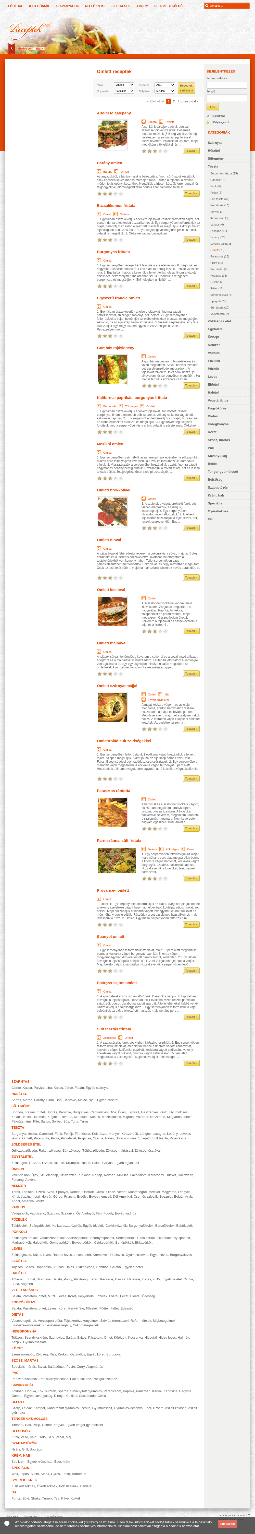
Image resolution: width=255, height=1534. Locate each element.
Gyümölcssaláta (35, 1342)
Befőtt (213, 464)
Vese (24, 1437)
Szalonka (67, 1213)
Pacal (60, 1437)
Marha (27, 1100)
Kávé (65, 1498)
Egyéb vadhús (125, 1213)
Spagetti (215, 301)
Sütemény (216, 158)
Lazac (94, 1279)
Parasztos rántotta (113, 790)
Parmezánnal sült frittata (119, 840)
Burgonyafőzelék (141, 1226)
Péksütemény (21, 1121)
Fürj (98, 1213)
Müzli (51, 1296)
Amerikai (28, 1201)
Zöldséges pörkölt (24, 1238)
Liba (49, 1088)
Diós (113, 1112)
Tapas (24, 1474)
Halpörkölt (40, 1242)
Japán (25, 1196)
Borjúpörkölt (124, 1242)
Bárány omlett (109, 163)
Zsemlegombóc (22, 1354)
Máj (166, 694)
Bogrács (36, 1449)
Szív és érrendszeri (114, 1321)
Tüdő (42, 1437)
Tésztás (34, 1163)
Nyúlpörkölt (181, 1238)
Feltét (124, 1296)
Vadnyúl (88, 1213)
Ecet (148, 1408)
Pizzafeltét (216, 269)
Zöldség (42, 1354)
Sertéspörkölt (126, 1238)
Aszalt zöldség (175, 1408)
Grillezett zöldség (24, 1150)
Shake (36, 1498)
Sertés (16, 1100)
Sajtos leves (42, 1255)
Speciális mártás (23, 1366)
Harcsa (120, 1279)
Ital (210, 519)
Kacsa (27, 1088)
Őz (78, 1213)
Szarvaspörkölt (77, 1238)
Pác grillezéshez (105, 1379)
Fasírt (66, 1474)
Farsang (17, 1180)
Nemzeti (214, 345)
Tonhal (30, 1279)
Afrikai (40, 1201)
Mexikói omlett (110, 444)
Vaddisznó (37, 1213)
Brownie (65, 1112)
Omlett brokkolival (113, 490)
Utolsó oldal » (188, 101)
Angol (15, 1201)
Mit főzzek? (95, 6)
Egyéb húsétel (107, 1100)
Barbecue (79, 1474)
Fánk (213, 186)
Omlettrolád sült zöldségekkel (124, 741)
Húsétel (214, 150)
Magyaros (169, 1192)
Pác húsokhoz (80, 1379)
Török (15, 1192)
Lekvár (27, 1408)
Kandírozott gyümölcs (63, 1408)
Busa (15, 1284)
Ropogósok (44, 1267)
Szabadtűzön (218, 487)
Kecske (70, 1100)
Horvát (46, 1196)
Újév (35, 1175)
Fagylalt (133, 1112)
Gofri (164, 1112)
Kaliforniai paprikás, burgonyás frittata (132, 397)
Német (121, 1192)
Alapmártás (94, 1366)
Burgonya (113, 1354)
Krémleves (100, 1255)
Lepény (215, 237)
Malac (82, 1100)
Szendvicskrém (35, 1337)
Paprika (128, 1391)
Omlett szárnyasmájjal (117, 685)
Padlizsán (143, 1391)
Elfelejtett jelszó (220, 122)
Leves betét (82, 1255)
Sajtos (45, 1121)
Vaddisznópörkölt (52, 1238)
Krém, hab (216, 495)
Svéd (50, 1192)
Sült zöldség (71, 1150)
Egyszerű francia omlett (118, 298)
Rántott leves (62, 1255)
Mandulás (81, 1117)
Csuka (188, 1279)
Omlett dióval (109, 540)
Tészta (213, 166)
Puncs (16, 1498)
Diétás (213, 416)
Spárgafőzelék (39, 1226)
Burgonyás (110, 406)
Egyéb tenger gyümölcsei (84, 1425)
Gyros (55, 1474)
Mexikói (154, 1192)
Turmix (47, 1498)
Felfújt (214, 192)
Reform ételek (141, 1321)
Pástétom (95, 1337)
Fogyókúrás (217, 408)
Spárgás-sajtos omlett (117, 983)
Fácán (79, 1088)
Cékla (102, 1396)
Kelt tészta (216, 205)
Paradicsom (112, 1391)
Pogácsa (215, 275)
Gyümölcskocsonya (128, 1408)
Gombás (102, 1267)
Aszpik (16, 1342)
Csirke (16, 1088)
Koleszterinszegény (56, 1325)
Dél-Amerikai (122, 1196)
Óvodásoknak (47, 1486)
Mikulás (122, 1175)
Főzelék (214, 361)
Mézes (95, 1117)
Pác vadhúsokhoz (24, 1379)
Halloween (185, 1175)
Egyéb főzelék (93, 1226)
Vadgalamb (19, 1213)
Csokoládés (99, 1112)
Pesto (70, 1366)
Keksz (27, 1117)
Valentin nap (20, 1175)
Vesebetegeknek (23, 1321)
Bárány (107, 171)
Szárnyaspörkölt (102, 1238)
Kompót (39, 1408)
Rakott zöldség (50, 1150)
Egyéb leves (159, 1255)
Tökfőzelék (19, 1226)
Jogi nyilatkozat (53, 1516)
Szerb (40, 1192)
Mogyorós (174, 1117)
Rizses (47, 1163)
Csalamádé (87, 1396)
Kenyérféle (86, 1296)
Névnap (109, 1175)
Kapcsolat (12, 1516)
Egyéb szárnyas (97, 1088)
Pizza (213, 262)
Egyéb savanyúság (38, 1396)
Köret (212, 432)
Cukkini (71, 1396)
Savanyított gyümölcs (86, 1391)
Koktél (75, 1498)
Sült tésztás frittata (114, 1029)
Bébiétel (86, 1486)
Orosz (100, 1192)
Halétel (213, 392)
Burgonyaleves (181, 1255)
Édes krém (62, 1462)
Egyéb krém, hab (39, 1462)
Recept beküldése (170, 6)
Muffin (187, 1117)
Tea (56, 1498)
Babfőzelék (184, 1226)
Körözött (120, 1337)
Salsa (42, 1366)
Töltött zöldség (93, 1150)
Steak (45, 1474)
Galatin (115, 1267)
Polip (36, 1425)
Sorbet (56, 1121)
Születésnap (49, 1175)
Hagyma (185, 1391)
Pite (36, 1121)
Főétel (113, 1296)
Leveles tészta (219, 243)
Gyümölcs (77, 1354)
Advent (30, 1180)
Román (75, 1192)
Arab (188, 1196)
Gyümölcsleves (137, 1255)
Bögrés (52, 1112)
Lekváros (65, 1117)
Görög (57, 1196)
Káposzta (170, 1391)
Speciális (215, 503)
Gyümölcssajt (102, 1408)
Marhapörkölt (21, 1242)
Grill (25, 1449)
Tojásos (124, 214)
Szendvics (56, 1337)
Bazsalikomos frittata (116, 205)
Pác (211, 448)
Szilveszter (68, 1175)
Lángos (215, 224)
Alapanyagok (67, 6)
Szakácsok (121, 6)
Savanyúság (217, 456)
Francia (69, 1196)
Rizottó (59, 1163)
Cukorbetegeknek (86, 1325)
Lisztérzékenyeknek (26, 1325)
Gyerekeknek (218, 511)
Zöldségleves (21, 1255)
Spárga (63, 1391)
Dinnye (59, 1396)
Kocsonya (135, 1337)
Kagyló (59, 1425)
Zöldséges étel (219, 321)
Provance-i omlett (113, 890)
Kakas (58, 1088)
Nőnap (97, 1175)
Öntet (108, 1337)
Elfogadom (227, 1523)
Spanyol (62, 1192)
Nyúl (92, 1100)
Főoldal (15, 6)
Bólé (25, 1498)
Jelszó (211, 91)
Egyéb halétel (172, 1279)
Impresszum (31, 1516)
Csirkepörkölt (104, 1242)
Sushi (35, 1474)
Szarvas (53, 1213)
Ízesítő (85, 1408)
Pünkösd (84, 1175)
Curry (81, 1366)
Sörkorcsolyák (219, 294)
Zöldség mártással (119, 1150)
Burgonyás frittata (113, 252)
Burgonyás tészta (221, 173)
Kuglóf (52, 1117)
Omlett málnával (111, 643)
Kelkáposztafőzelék (66, 1226)
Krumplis (72, 1163)
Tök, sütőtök (47, 1391)
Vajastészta (217, 313)
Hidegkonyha (218, 424)
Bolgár (178, 1196)
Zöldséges (131, 406)
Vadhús (214, 353)
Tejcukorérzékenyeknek (81, 1321)
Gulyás (107, 1163)
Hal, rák (183, 1337)
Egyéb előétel (133, 1267)
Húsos (85, 1163)
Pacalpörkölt (146, 1238)
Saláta (57, 1279)
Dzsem (158, 1408)
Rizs (53, 1354)
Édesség (148, 1296)
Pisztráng (81, 1279)
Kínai (15, 1196)
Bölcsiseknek (68, 1486)
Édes (122, 1112)
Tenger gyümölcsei (223, 472)
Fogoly (108, 1213)
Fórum (142, 6)
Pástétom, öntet (34, 1296)
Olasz (110, 1192)
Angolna (27, 1284)
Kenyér (214, 211)
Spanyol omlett (110, 936)
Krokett (63, 1354)
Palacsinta (216, 256)
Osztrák (88, 1192)
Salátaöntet (56, 1366)
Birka (50, 1100)
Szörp (15, 1408)
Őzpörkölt (164, 1238)
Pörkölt (213, 369)
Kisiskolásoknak (23, 1486)
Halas (96, 1163)
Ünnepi (213, 337)
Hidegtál (151, 1337)
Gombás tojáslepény (115, 348)
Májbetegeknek (164, 1321)
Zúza (15, 1437)
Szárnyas (215, 143)
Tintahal (17, 1425)
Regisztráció (218, 116)
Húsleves (117, 1255)
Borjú (59, 1100)
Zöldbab (17, 1391)
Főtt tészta (216, 198)
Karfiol (157, 1391)
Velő (33, 1437)
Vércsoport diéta (50, 1321)
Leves (212, 377)
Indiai (36, 1196)
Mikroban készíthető (150, 1117)
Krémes (40, 1117)
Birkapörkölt (143, 1242)
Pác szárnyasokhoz (54, 1379)
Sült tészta (216, 307)
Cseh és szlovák (146, 1196)
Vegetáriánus (218, 400)
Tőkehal (17, 1279)
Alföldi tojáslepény (114, 113)
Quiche (214, 282)
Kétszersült (217, 218)
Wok (14, 1474)
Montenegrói (137, 1192)
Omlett (214, 250)
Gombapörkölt (59, 1242)
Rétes (214, 288)
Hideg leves (167, 1337)
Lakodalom (138, 1175)
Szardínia (44, 1279)
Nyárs (15, 1449)
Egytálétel (215, 329)
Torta (74, 1121)
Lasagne (215, 230)
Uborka (30, 1391)
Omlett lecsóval (111, 589)
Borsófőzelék (164, 1226)
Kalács (16, 1117)
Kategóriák (39, 6)
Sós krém (18, 1462)
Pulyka (39, 1088)
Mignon (128, 1117)
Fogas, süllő (151, 1279)
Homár (47, 1425)
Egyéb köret (96, 1354)
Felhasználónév (217, 78)
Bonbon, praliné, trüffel (28, 1112)
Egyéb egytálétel (158, 699)
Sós (66, 1121)
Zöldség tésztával (147, 1150)
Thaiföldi (28, 1192)
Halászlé (133, 1279)
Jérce (69, 1088)
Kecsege (106, 1279)
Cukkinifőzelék (116, 1226)
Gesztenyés (150, 1112)
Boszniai (166, 1196)
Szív (50, 1437)
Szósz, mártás (219, 440)
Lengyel (184, 1192)
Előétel (213, 384)
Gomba (16, 1396)
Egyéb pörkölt (82, 1242)
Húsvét (170, 1175)
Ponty (68, 1279)
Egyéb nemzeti (100, 1196)
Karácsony (156, 1175)
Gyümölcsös (178, 1112)
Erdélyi (82, 1196)
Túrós (84, 1121)
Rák (28, 1425)
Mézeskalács (111, 1117)
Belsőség (215, 479)
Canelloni (216, 179)
